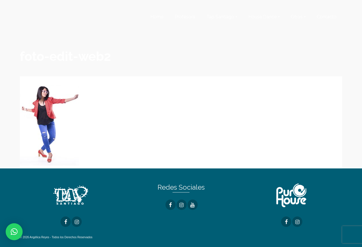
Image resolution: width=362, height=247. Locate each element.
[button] (14, 231)
